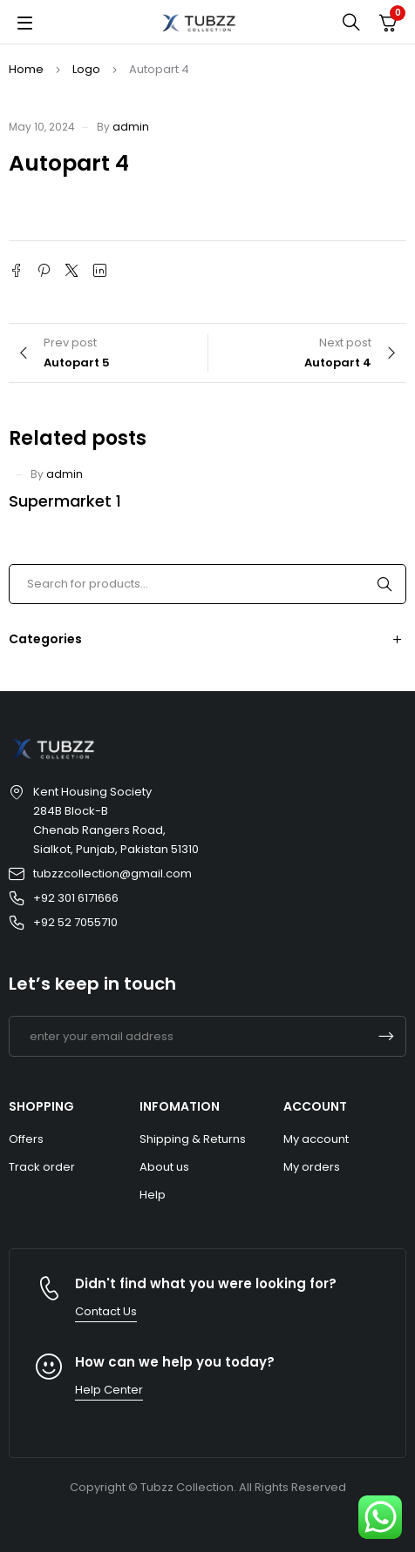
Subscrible (386, 1036)
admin (130, 126)
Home (26, 69)
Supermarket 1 (65, 501)
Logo (86, 69)
